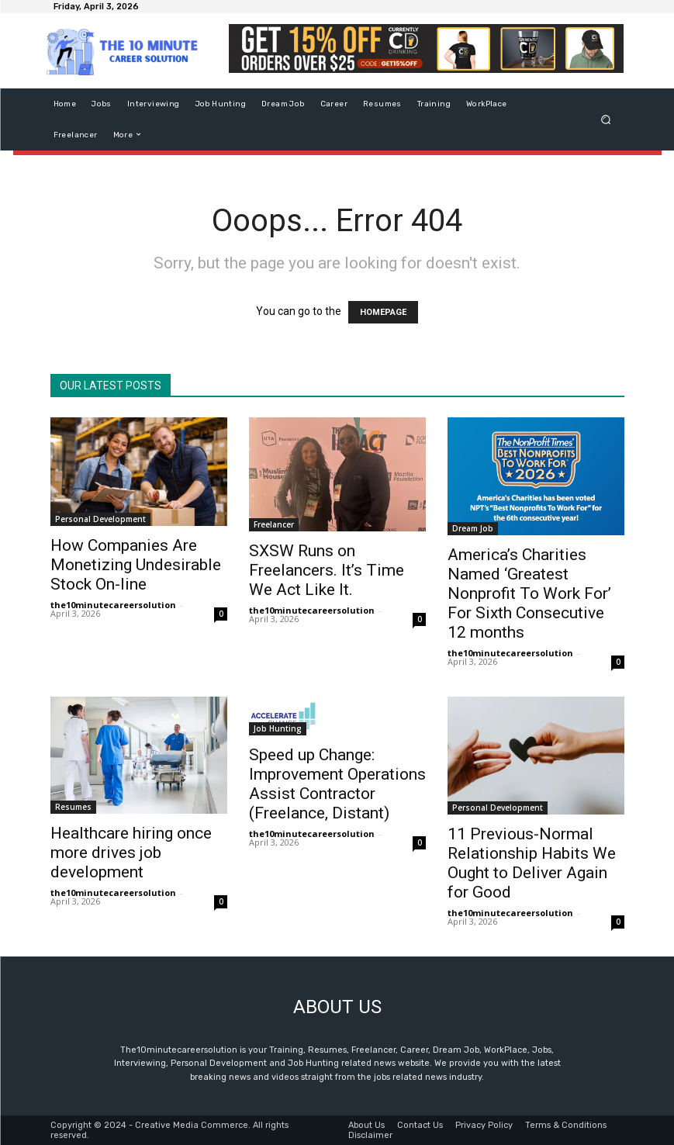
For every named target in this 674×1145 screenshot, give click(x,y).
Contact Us (420, 1124)
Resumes (73, 806)
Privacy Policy (484, 1124)
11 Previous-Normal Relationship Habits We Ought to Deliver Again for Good (532, 863)
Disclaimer (370, 1134)
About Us (366, 1124)
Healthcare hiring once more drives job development (131, 852)
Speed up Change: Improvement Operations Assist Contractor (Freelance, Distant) (337, 783)
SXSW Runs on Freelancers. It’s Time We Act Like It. (326, 570)
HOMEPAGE (383, 312)
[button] (605, 119)
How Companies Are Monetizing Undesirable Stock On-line (135, 564)
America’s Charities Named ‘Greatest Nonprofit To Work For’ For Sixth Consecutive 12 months (529, 593)
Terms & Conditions (566, 1124)
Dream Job (472, 528)
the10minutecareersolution (113, 605)
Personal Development (100, 519)
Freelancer (274, 524)
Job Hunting (278, 728)
